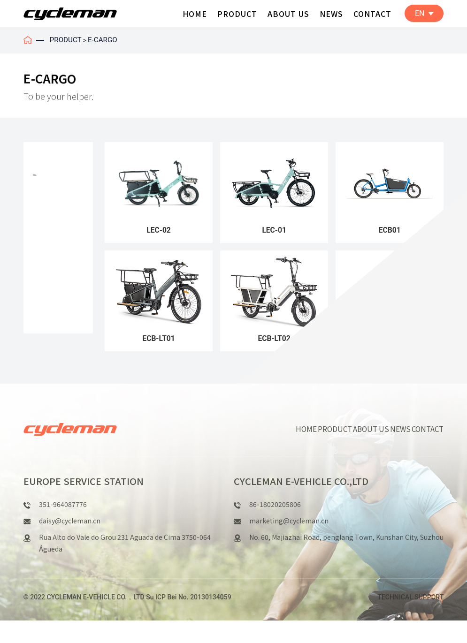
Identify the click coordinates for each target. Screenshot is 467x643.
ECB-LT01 (158, 344)
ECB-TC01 (389, 344)
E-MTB (44, 195)
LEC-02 (158, 232)
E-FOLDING (52, 274)
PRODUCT (237, 13)
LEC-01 (274, 232)
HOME (195, 13)
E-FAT (42, 293)
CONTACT (372, 13)
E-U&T (44, 234)
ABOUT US (288, 13)
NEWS (331, 13)
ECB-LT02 (274, 344)
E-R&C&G (48, 215)
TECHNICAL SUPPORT (410, 619)
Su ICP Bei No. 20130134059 (188, 619)
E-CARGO (105, 39)
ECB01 (389, 232)
